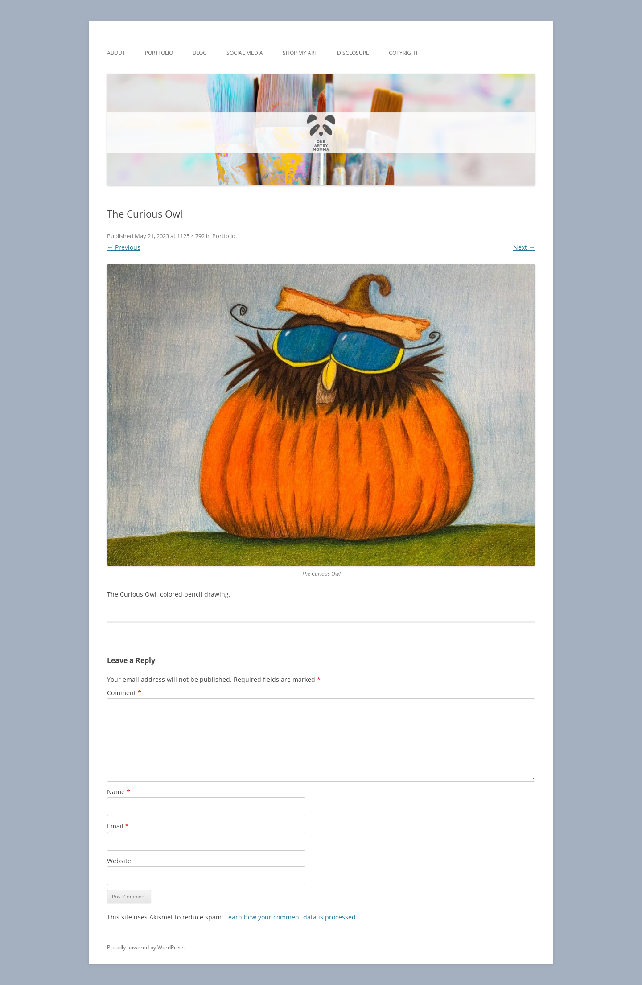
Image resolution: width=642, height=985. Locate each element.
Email (118, 826)
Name (118, 791)
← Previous (123, 247)
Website (119, 861)
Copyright (403, 53)
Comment (124, 692)
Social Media (244, 53)
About (116, 53)
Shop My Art (300, 53)
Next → (524, 247)
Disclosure (353, 53)
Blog (200, 53)
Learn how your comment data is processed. (291, 917)
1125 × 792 (191, 236)
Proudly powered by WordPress (146, 947)
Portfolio (159, 53)
